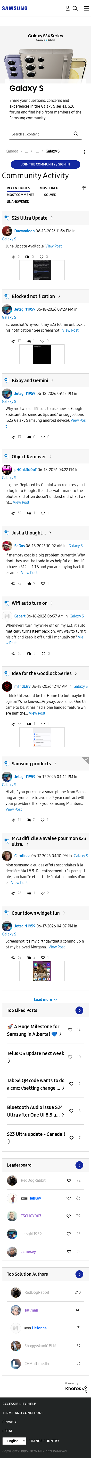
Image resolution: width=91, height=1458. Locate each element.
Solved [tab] (50, 195)
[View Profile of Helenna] (39, 1328)
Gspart (19, 616)
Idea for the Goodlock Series (42, 673)
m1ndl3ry (22, 686)
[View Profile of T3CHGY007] (31, 1216)
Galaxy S (9, 239)
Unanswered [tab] (18, 202)
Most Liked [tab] (49, 188)
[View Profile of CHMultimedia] (37, 1363)
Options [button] (76, 152)
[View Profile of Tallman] (31, 1310)
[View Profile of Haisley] (34, 1198)
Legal (7, 1431)
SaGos (19, 546)
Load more (43, 999)
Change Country (44, 1441)
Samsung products (31, 764)
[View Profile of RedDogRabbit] (33, 1180)
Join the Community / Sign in (45, 164)
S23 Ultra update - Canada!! (36, 1134)
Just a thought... (29, 533)
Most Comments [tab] (20, 195)
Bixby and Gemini (30, 380)
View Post (53, 246)
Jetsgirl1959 (24, 309)
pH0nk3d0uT (25, 469)
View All (45, 1010)
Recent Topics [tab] (18, 188)
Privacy (9, 1422)
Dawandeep (24, 231)
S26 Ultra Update (30, 218)
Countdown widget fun (36, 913)
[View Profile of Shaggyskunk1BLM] (40, 1346)
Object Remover (29, 457)
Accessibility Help (19, 1404)
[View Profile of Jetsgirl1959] (31, 1234)
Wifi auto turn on (30, 603)
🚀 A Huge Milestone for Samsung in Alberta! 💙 (33, 1030)
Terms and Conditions (23, 1413)
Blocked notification (33, 296)
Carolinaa (22, 855)
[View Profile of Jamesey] (28, 1251)
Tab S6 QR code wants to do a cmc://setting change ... (36, 1084)
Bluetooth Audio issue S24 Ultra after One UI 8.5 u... (35, 1111)
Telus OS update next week (35, 1053)
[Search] (45, 134)
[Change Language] (14, 1441)
